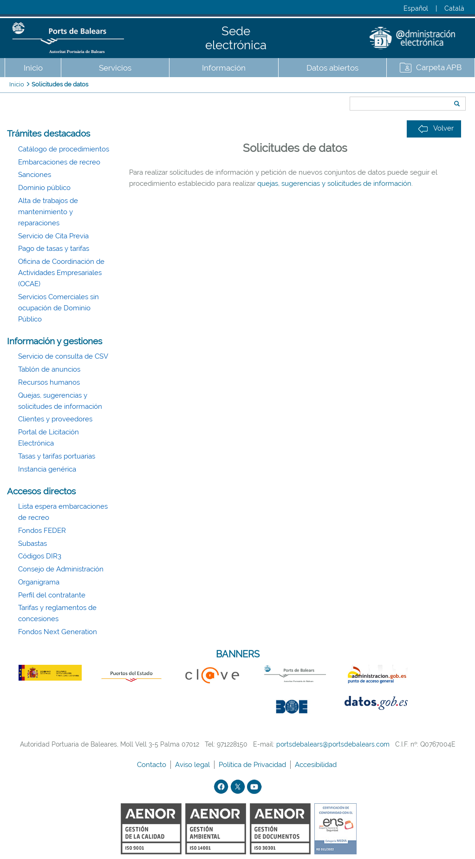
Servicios (115, 67)
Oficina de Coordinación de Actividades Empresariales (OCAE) (61, 272)
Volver (436, 128)
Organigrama (38, 582)
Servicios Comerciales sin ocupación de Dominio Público (58, 308)
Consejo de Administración (61, 569)
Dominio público (44, 188)
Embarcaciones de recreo (59, 162)
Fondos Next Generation (57, 632)
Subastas (32, 543)
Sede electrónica (236, 38)
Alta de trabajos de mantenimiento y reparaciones (48, 212)
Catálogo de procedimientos (63, 149)
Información (224, 67)
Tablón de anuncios (49, 369)
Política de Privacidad (253, 765)
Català (454, 8)
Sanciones (34, 174)
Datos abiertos (332, 67)
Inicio (33, 67)
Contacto (152, 765)
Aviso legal (193, 765)
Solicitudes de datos (60, 84)
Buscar (347, 87)
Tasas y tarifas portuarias (56, 456)
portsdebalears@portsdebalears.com (333, 744)
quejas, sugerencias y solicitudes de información (334, 183)
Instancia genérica (47, 469)
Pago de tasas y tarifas (53, 248)
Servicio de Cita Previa (53, 236)
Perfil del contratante (51, 595)
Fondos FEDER (42, 530)
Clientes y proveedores (55, 419)
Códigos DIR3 (39, 556)
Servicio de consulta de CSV (63, 356)
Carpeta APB (439, 67)
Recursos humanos (49, 382)
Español (415, 8)
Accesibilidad (316, 765)
